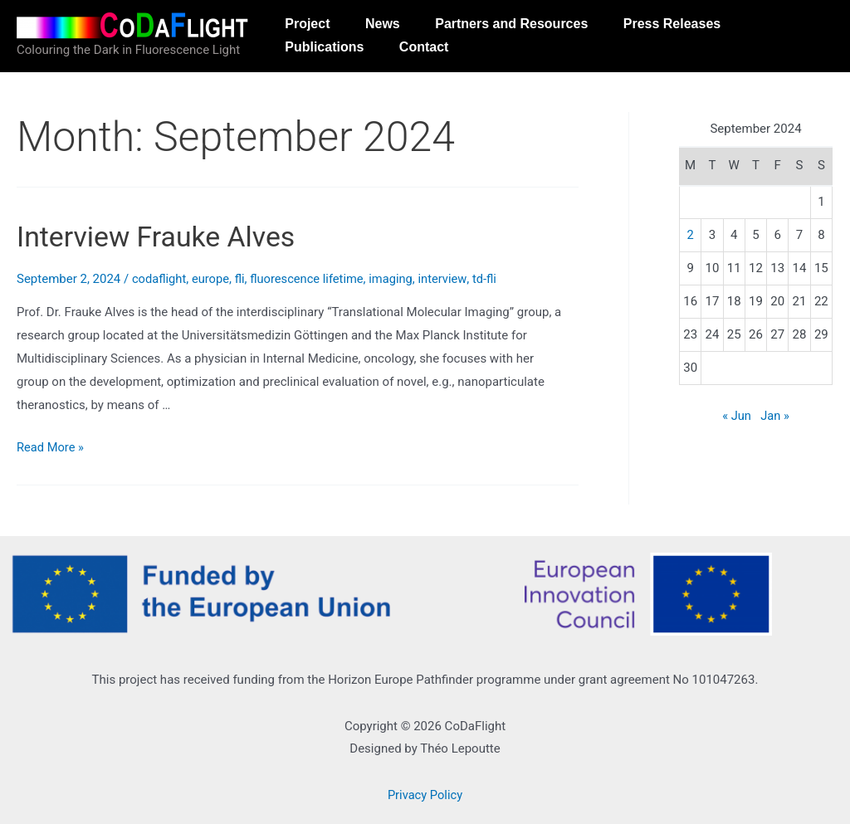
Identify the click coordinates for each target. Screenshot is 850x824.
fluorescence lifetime (310, 278)
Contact (433, 82)
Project (310, 27)
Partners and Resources (527, 27)
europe (212, 278)
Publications (327, 82)
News (391, 27)
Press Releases (693, 27)
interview (448, 278)
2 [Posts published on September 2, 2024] (689, 234)
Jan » (774, 415)
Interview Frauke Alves (161, 237)
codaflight (160, 278)
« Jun (736, 415)
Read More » (51, 447)
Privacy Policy (425, 794)
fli (242, 278)
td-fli (491, 278)
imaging (396, 278)
